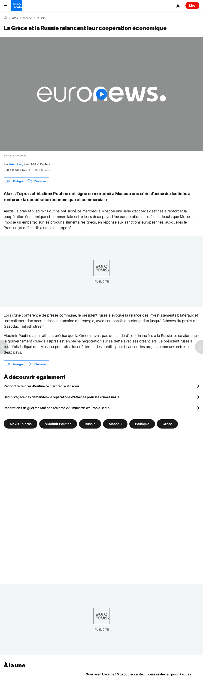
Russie (41, 18)
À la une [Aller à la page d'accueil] (14, 665)
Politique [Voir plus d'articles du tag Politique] (142, 424)
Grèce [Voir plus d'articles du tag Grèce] (167, 424)
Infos (15, 18)
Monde (27, 18)
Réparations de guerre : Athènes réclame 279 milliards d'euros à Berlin (56, 408)
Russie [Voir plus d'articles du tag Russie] (90, 424)
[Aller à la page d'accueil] (16, 5)
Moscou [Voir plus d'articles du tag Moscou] (115, 424)
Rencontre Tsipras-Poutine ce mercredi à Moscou (41, 386)
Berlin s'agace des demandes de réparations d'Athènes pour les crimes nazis (61, 397)
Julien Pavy (16, 164)
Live (192, 5)
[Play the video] (101, 94)
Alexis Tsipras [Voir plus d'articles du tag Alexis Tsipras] (20, 424)
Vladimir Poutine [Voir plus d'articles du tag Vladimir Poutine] (58, 424)
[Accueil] (5, 17)
